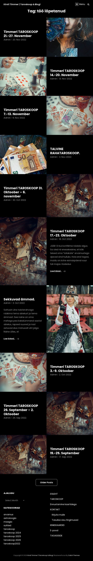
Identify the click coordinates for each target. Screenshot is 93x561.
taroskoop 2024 (12, 532)
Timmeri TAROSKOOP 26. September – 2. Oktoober (21, 410)
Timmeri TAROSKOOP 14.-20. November (67, 73)
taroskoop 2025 (12, 536)
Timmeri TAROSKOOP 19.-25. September (67, 451)
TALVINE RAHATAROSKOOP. (65, 151)
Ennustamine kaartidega (63, 504)
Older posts (46, 482)
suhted (7, 525)
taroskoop (9, 529)
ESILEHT (54, 493)
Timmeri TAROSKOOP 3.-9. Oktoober (67, 369)
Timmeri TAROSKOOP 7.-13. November (21, 112)
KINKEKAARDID (57, 525)
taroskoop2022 (12, 543)
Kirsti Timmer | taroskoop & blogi (22, 4)
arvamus (8, 514)
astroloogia (10, 518)
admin (7, 39)
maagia (8, 521)
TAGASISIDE (56, 535)
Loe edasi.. (58, 271)
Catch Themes (74, 555)
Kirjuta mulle (58, 514)
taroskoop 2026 (12, 539)
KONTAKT (55, 509)
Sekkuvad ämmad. (19, 299)
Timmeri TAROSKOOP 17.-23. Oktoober (67, 233)
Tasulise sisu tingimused (65, 519)
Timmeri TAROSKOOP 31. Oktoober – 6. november (23, 192)
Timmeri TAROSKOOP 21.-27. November (21, 34)
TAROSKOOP (56, 499)
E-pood (54, 530)
